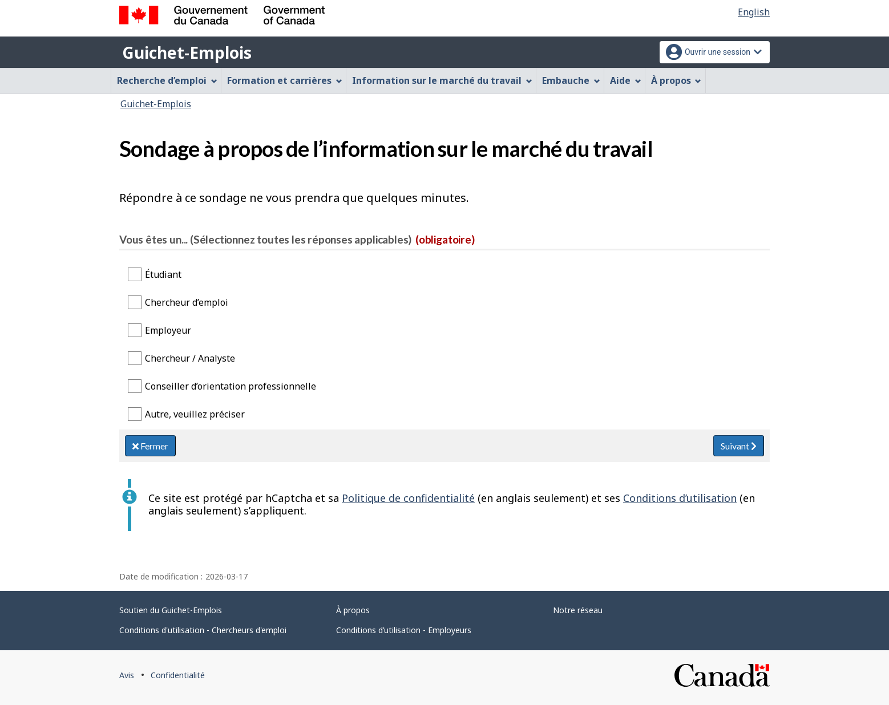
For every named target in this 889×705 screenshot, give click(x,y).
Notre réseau (578, 610)
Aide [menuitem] (625, 80)
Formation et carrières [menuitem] (284, 80)
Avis (126, 675)
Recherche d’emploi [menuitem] (167, 80)
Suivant (739, 445)
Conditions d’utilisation (680, 498)
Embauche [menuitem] (571, 80)
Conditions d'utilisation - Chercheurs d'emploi (202, 630)
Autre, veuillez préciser (195, 414)
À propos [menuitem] (676, 80)
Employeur (168, 330)
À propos (353, 610)
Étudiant (163, 274)
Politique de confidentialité (408, 498)
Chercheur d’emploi (186, 302)
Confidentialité (178, 675)
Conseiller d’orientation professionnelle (230, 386)
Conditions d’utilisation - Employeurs (403, 630)
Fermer (150, 445)
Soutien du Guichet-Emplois (170, 610)
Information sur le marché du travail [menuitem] (442, 80)
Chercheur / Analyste (190, 358)
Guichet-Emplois (187, 52)
